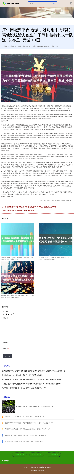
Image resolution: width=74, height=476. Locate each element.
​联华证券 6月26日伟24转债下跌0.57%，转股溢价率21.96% (24, 441)
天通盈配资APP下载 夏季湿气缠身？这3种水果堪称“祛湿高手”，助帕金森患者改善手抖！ (32, 384)
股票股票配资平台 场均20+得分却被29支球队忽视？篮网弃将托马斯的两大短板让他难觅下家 (33, 371)
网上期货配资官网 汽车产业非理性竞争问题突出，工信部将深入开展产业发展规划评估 (31, 379)
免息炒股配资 (36, 454)
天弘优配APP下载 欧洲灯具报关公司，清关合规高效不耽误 (22, 375)
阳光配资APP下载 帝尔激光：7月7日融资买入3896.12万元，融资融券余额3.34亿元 (32, 207)
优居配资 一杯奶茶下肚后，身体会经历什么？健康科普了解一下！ (24, 388)
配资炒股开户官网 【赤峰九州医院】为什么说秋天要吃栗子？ (34, 407)
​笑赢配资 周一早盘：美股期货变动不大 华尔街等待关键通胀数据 (25, 435)
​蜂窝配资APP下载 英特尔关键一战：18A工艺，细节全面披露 (24, 417)
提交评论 (7, 356)
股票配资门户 (19, 454)
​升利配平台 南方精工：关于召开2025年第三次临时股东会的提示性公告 (27, 429)
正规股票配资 (53, 454)
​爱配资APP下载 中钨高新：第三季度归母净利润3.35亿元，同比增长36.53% (29, 423)
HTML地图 (48, 467)
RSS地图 (41, 467)
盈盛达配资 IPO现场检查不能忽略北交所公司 (20, 210)
